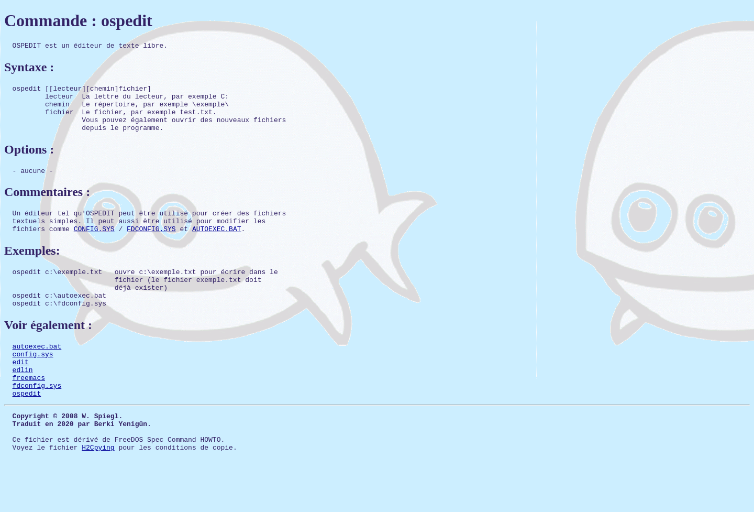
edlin (23, 401)
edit (21, 391)
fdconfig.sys (37, 419)
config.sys (33, 382)
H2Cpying (98, 491)
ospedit (27, 429)
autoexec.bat (37, 372)
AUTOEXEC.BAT (216, 245)
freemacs (29, 410)
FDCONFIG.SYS (151, 245)
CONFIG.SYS (94, 245)
